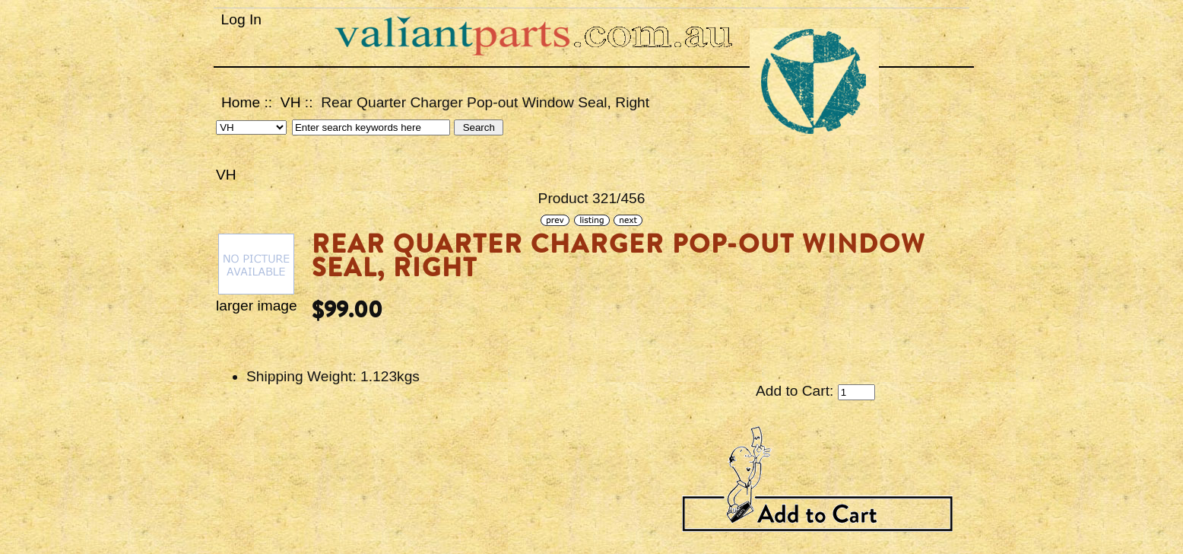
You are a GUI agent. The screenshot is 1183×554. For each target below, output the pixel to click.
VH (291, 102)
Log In (241, 19)
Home (240, 102)
